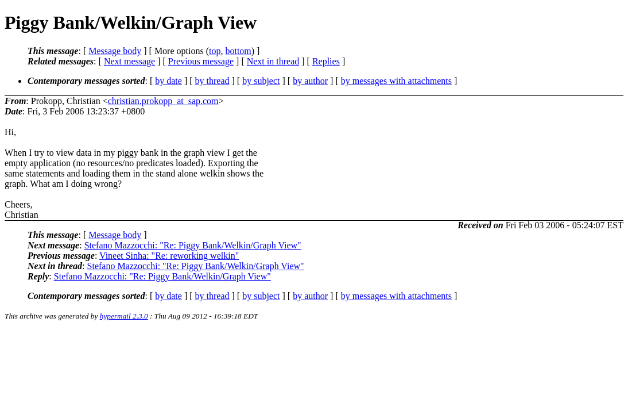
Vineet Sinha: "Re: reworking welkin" (169, 255)
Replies (326, 61)
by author (310, 81)
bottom (238, 51)
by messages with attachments (396, 81)
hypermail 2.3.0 (124, 316)
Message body (114, 51)
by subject (261, 81)
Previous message (201, 61)
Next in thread (273, 61)
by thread (212, 81)
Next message (129, 61)
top (214, 51)
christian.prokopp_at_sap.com (163, 101)
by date (168, 81)
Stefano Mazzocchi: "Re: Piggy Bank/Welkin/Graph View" (192, 245)
